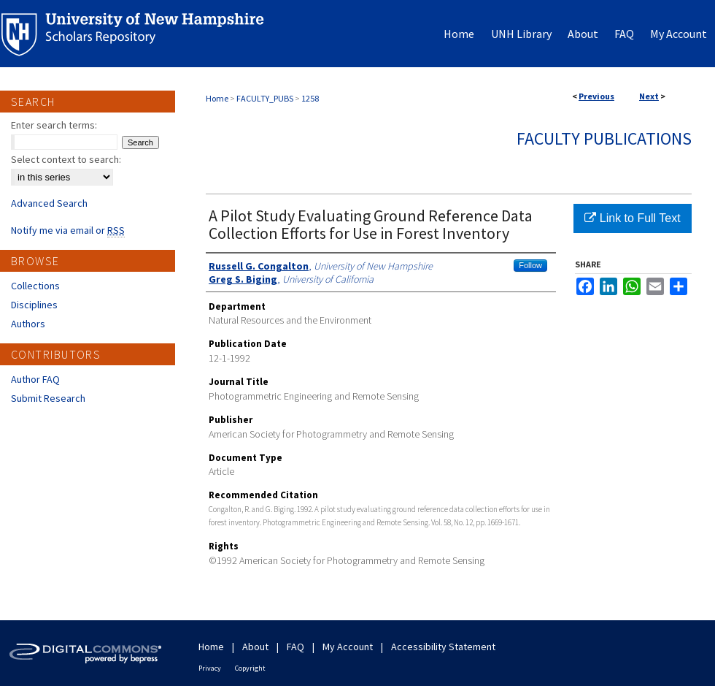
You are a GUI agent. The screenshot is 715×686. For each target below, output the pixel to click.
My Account (347, 646)
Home (217, 98)
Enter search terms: (54, 125)
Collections (35, 285)
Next (649, 96)
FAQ (295, 646)
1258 (310, 98)
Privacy (209, 668)
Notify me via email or (68, 230)
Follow (530, 265)
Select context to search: (66, 159)
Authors (28, 323)
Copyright (250, 668)
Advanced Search (49, 203)
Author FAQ (35, 379)
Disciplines (34, 304)
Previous (596, 96)
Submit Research (48, 398)
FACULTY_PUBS (264, 98)
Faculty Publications (604, 138)
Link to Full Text (632, 218)
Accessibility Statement (443, 646)
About (255, 646)
